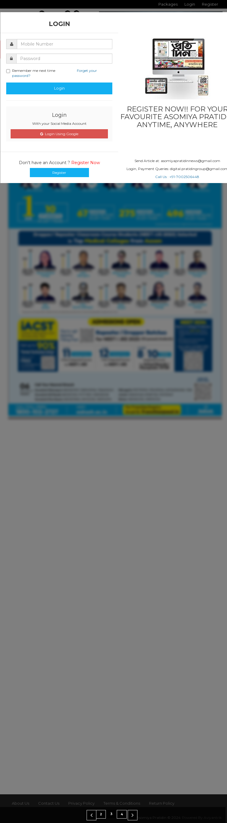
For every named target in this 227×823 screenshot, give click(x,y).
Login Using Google (59, 134)
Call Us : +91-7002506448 (177, 176)
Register (59, 172)
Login (59, 88)
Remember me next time (51, 73)
